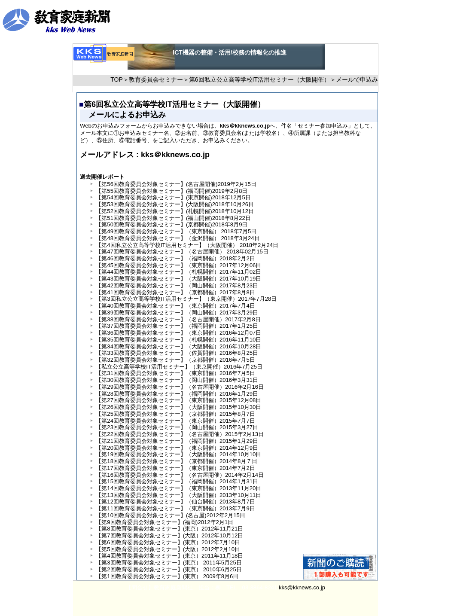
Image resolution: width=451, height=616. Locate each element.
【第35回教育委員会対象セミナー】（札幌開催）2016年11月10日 (178, 339)
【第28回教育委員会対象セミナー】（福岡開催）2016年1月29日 (177, 393)
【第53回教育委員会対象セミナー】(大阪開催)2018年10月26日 (175, 204)
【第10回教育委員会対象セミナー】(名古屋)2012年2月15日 (170, 515)
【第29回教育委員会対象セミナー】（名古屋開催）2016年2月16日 (180, 387)
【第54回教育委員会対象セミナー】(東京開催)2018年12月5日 (173, 197)
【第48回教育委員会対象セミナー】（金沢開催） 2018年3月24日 (177, 238)
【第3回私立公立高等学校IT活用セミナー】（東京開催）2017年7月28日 (186, 299)
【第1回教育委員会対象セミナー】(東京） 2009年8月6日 (167, 576)
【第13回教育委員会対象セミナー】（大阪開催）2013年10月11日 (178, 495)
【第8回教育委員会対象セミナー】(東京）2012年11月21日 (169, 528)
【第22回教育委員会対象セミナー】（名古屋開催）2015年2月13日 (180, 434)
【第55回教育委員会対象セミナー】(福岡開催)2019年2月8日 (171, 191)
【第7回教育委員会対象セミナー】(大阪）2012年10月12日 (169, 535)
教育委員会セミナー (156, 79)
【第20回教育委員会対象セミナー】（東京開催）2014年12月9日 (177, 448)
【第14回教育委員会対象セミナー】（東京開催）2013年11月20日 (178, 488)
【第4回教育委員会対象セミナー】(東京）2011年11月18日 (169, 555)
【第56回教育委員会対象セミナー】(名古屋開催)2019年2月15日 (176, 184)
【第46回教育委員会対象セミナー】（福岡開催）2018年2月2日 (175, 258)
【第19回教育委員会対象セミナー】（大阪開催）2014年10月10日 (178, 454)
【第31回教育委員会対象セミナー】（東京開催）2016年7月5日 (175, 373)
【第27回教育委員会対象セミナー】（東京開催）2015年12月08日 (178, 400)
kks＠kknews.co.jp (174, 154)
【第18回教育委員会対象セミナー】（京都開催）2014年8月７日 (176, 461)
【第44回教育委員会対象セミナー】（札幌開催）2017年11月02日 (178, 271)
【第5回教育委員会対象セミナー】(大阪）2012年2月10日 (168, 549)
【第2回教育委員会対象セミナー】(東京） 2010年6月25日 (168, 569)
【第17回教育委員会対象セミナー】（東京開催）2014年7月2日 (175, 468)
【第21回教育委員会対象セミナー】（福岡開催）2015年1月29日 (177, 441)
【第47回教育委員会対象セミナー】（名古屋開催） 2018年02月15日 (182, 251)
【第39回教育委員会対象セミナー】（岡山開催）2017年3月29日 (177, 312)
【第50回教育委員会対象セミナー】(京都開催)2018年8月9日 (171, 224)
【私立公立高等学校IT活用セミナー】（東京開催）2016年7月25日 (179, 366)
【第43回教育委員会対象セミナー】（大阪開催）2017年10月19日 (178, 278)
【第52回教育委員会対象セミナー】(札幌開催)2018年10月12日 (175, 211)
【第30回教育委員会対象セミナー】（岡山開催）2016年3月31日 (177, 380)
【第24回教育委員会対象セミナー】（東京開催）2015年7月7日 (175, 421)
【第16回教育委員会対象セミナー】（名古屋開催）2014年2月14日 (180, 475)
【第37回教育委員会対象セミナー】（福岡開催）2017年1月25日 (177, 326)
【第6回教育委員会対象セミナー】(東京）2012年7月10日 (168, 542)
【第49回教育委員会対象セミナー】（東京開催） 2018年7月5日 (176, 231)
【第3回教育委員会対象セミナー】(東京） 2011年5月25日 (168, 562)
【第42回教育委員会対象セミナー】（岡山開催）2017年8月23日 (177, 285)
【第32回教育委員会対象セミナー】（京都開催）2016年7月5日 (175, 360)
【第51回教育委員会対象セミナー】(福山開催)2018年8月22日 (173, 218)
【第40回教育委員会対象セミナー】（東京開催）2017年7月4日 (175, 305)
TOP (116, 79)
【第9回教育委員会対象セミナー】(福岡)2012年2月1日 (164, 522)
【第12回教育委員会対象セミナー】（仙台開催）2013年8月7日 (175, 501)
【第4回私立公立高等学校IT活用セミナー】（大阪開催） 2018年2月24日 (187, 245)
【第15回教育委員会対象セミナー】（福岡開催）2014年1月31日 (177, 481)
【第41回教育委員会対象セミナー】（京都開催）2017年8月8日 (175, 292)
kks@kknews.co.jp (302, 587)
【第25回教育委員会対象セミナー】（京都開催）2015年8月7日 (175, 414)
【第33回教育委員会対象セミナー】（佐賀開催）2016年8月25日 (177, 353)
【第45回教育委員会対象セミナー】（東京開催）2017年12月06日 (178, 265)
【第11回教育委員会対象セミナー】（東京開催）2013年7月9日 (175, 508)
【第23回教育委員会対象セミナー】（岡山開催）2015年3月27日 (177, 427)
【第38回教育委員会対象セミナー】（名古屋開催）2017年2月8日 (178, 319)
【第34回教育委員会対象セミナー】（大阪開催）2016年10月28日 (178, 346)
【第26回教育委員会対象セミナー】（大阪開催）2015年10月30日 (178, 407)
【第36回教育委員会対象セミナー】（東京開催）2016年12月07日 (178, 332)
